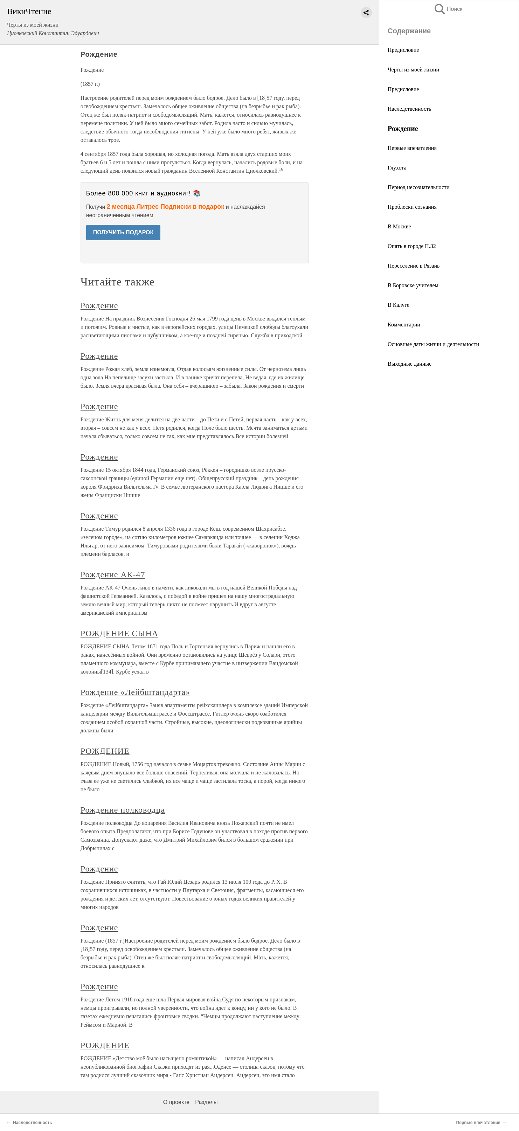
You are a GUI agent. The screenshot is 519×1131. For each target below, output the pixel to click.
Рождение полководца (123, 809)
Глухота (397, 168)
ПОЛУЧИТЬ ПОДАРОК (123, 232)
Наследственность (409, 109)
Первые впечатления (412, 148)
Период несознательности (419, 187)
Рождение (99, 305)
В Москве (399, 226)
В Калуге (398, 305)
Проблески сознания (412, 207)
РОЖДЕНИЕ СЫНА (119, 633)
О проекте (176, 1102)
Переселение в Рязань (414, 266)
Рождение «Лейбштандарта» (136, 692)
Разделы (206, 1102)
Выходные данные (409, 364)
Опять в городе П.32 (412, 246)
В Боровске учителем (413, 285)
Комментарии (404, 324)
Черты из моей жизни (413, 70)
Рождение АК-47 (113, 574)
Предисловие (403, 50)
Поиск (448, 9)
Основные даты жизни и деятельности (433, 344)
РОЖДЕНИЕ (105, 751)
